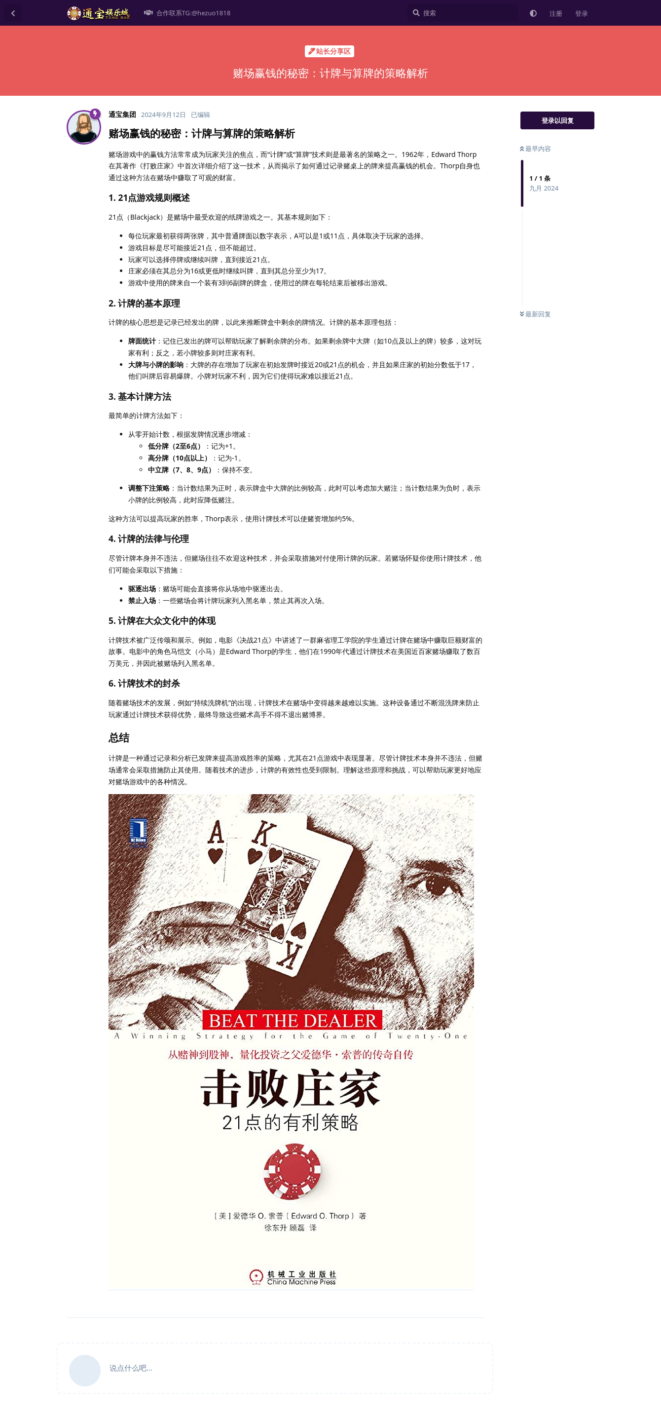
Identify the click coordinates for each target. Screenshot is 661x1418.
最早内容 (535, 148)
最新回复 (535, 313)
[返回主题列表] (13, 13)
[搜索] (462, 13)
